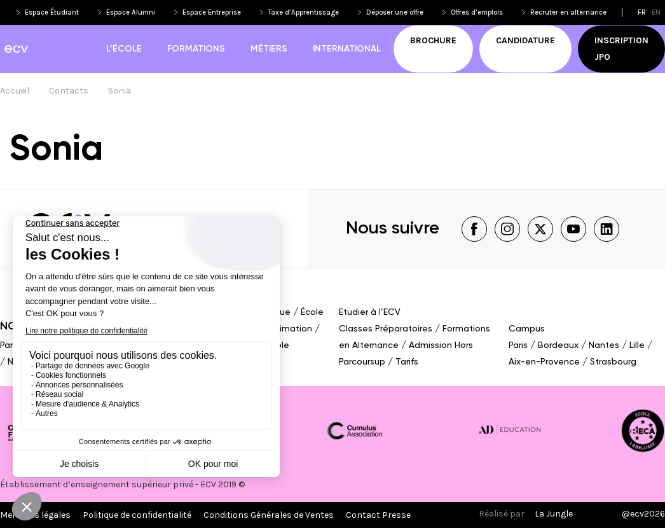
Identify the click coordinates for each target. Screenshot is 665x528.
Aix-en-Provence (544, 362)
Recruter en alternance (568, 12)
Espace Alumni (130, 12)
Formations (196, 49)
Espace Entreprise (211, 12)
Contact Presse (378, 515)
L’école (124, 49)
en (656, 12)
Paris (9, 345)
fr (642, 12)
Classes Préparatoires (385, 328)
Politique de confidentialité (137, 515)
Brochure (433, 40)
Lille (637, 345)
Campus (527, 328)
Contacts (68, 90)
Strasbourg (613, 362)
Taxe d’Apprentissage (303, 12)
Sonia (119, 90)
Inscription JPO (621, 48)
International (347, 49)
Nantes (604, 345)
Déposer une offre (394, 12)
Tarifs (406, 362)
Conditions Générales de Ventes (268, 515)
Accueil (14, 90)
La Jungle (554, 513)
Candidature (525, 40)
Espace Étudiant (52, 12)
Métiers (268, 49)
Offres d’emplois (477, 12)
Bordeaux (558, 345)
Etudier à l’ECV (370, 312)
